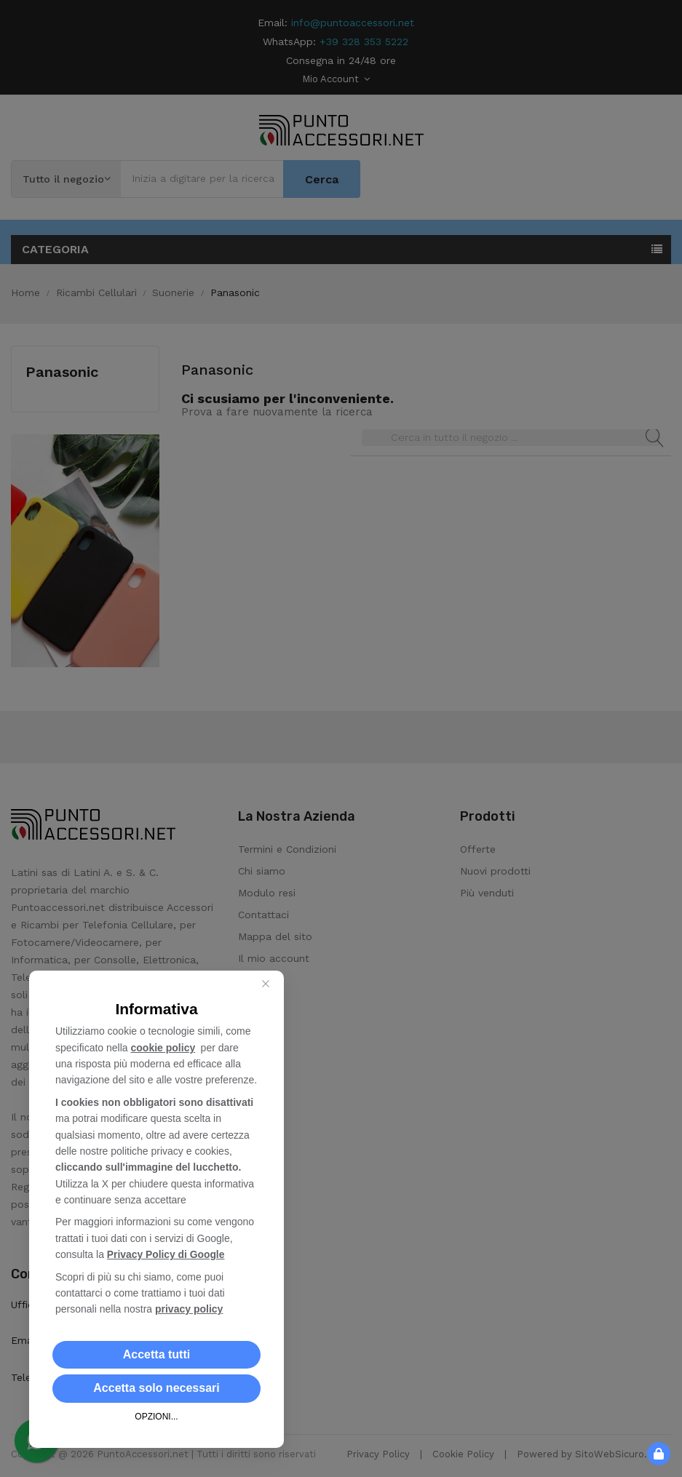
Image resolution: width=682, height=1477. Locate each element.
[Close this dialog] (265, 984)
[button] (156, 1355)
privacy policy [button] (189, 1309)
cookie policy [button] (163, 1048)
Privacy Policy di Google (166, 1254)
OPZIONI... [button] (156, 1417)
